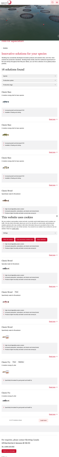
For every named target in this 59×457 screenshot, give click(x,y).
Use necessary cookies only (25, 239)
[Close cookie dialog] (57, 216)
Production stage (29, 85)
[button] (52, 2)
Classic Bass (6, 92)
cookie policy (15, 228)
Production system (29, 80)
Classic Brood (7, 191)
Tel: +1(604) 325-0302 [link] (8, 446)
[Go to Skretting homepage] (6, 2)
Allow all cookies (8, 239)
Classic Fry (6, 362)
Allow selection (41, 239)
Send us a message (9, 451)
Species (29, 76)
